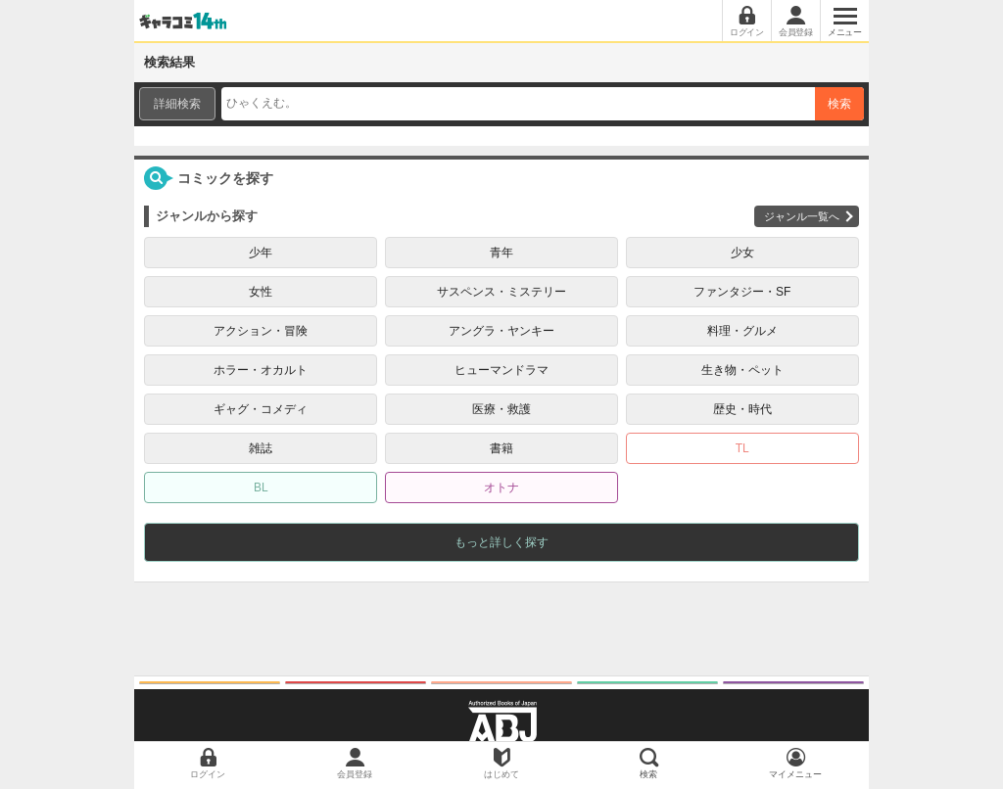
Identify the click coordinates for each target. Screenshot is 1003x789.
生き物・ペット (742, 370)
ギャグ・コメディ (261, 409)
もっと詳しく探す (501, 542)
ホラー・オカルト (261, 370)
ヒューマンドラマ (501, 370)
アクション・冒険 (261, 331)
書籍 (501, 448)
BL (261, 487)
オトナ (501, 487)
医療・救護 (501, 409)
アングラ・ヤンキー (501, 331)
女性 (260, 292)
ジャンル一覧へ (801, 216)
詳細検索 (177, 104)
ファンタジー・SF (741, 292)
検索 (839, 104)
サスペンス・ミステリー (501, 292)
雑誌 (260, 448)
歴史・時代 (742, 409)
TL (742, 448)
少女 (742, 252)
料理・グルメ (742, 331)
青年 (501, 252)
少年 (260, 252)
